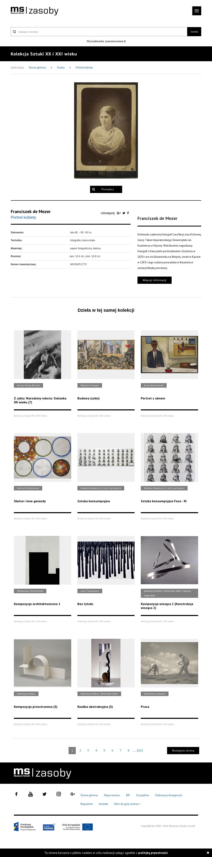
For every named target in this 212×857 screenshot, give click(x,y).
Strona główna (38, 67)
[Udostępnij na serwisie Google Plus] (119, 213)
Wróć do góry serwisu (127, 804)
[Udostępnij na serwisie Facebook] (128, 213)
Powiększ (107, 189)
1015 (139, 750)
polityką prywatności (153, 853)
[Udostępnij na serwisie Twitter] (124, 213)
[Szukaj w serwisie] (99, 31)
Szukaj (194, 31)
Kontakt (103, 804)
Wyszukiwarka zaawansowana (105, 41)
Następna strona (183, 750)
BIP (128, 795)
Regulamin (87, 804)
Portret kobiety (84, 67)
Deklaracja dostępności (168, 795)
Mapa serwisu (112, 795)
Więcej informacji (154, 280)
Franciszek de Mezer (31, 211)
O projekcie (142, 795)
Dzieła (61, 67)
